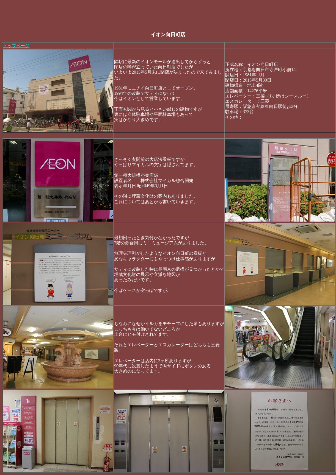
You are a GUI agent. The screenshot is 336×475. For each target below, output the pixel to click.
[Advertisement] (102, 14)
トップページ (16, 45)
